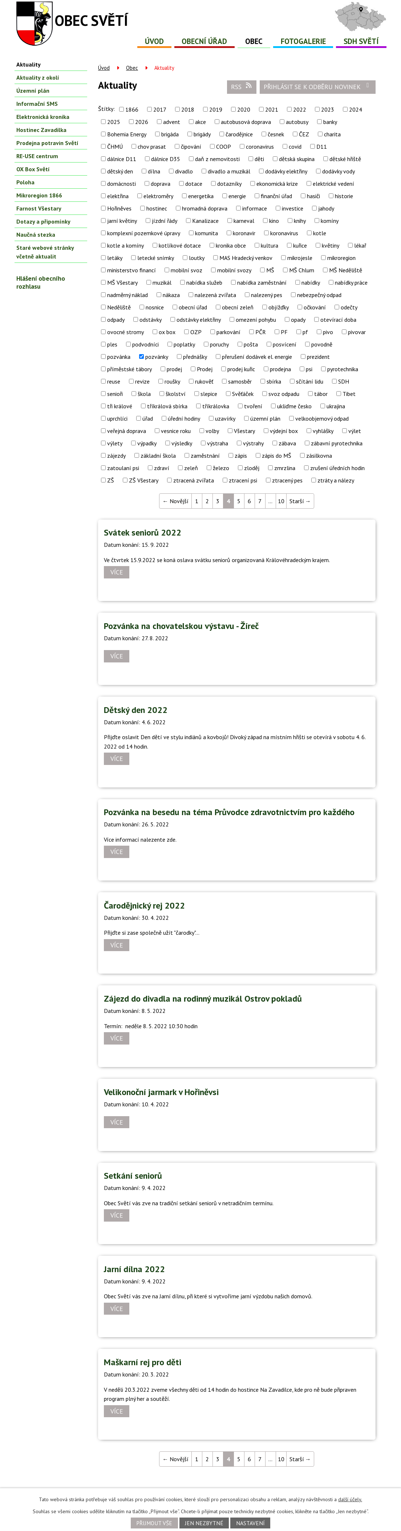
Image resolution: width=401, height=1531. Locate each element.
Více (116, 572)
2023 (327, 109)
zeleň (191, 468)
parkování (228, 332)
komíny (330, 220)
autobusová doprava (246, 121)
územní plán (265, 418)
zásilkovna (319, 455)
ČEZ (304, 134)
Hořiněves (119, 208)
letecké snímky (155, 257)
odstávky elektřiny (199, 319)
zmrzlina (284, 468)
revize (142, 381)
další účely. (350, 1499)
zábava (287, 443)
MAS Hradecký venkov (245, 257)
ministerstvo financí (131, 270)
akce (200, 121)
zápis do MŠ (276, 455)
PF (284, 332)
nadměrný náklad (127, 294)
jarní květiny (122, 220)
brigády (202, 134)
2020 (243, 109)
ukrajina (336, 406)
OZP (196, 332)
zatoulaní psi (123, 468)
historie (344, 196)
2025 (113, 121)
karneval (244, 220)
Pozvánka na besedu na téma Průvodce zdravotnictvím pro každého (229, 812)
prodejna (280, 369)
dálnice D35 (165, 159)
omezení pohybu (256, 319)
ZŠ (110, 480)
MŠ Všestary (122, 282)
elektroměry (158, 196)
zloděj (251, 468)
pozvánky (156, 356)
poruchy (219, 344)
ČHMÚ (115, 146)
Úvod (154, 41)
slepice (208, 393)
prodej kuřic (241, 369)
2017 (159, 109)
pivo (328, 332)
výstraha (217, 443)
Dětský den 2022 (135, 710)
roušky (172, 381)
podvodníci (145, 344)
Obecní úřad (204, 41)
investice (292, 208)
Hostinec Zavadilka (41, 129)
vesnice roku (176, 430)
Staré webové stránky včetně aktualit (45, 252)
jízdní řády (164, 220)
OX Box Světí (33, 169)
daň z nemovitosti (217, 159)
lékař (360, 245)
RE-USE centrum (37, 156)
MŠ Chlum (301, 270)
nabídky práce (351, 282)
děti (259, 159)
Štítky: (106, 108)
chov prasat (152, 146)
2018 (187, 109)
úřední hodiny (184, 418)
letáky (114, 257)
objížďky (278, 307)
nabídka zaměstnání (262, 282)
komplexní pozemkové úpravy (143, 233)
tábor (321, 393)
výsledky (181, 443)
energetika (201, 196)
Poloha (25, 182)
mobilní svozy (234, 270)
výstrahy (253, 443)
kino (274, 220)
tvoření (253, 406)
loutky (196, 257)
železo (221, 468)
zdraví (161, 468)
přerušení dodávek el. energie (257, 356)
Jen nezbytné (204, 1523)
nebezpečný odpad (319, 294)
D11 (321, 146)
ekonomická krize (277, 183)
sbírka (274, 381)
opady (298, 319)
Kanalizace (205, 220)
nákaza (171, 294)
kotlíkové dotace (180, 245)
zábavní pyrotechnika (336, 443)
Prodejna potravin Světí (47, 143)
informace (254, 208)
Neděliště (119, 307)
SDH (343, 381)
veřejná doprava (126, 430)
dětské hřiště (345, 159)
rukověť (204, 381)
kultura (269, 245)
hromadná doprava (204, 208)
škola (144, 393)
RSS (242, 86)
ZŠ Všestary (143, 480)
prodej (174, 369)
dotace (193, 183)
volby (212, 430)
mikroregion (341, 257)
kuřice (300, 245)
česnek (276, 134)
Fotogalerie (303, 41)
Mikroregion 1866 (39, 195)
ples (112, 344)
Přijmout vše (154, 1523)
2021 (271, 109)
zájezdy (116, 455)
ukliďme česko (294, 406)
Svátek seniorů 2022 (142, 532)
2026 (141, 121)
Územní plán (32, 90)
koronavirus (284, 233)
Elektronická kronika (42, 116)
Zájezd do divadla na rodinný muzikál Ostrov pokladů (203, 998)
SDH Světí (361, 41)
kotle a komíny (125, 245)
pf (305, 332)
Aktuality (28, 64)
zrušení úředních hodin (337, 468)
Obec (254, 41)
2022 (299, 109)
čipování (191, 146)
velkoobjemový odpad (322, 418)
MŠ (270, 270)
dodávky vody (338, 171)
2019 (215, 109)
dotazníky (229, 183)
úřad (147, 418)
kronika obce (231, 245)
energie (237, 196)
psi (309, 369)
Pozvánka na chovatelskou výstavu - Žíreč (181, 626)
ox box (167, 332)
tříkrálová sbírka (167, 406)
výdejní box (284, 430)
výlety (114, 443)
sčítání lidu (309, 381)
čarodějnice (239, 134)
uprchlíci (117, 418)
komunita (206, 233)
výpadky (147, 443)
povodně (321, 344)
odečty (349, 307)
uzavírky (225, 418)
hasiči (313, 196)
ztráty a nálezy (335, 480)
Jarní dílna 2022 (134, 1269)
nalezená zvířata (215, 294)
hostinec (156, 208)
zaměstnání (205, 455)
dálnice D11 (121, 159)
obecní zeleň (238, 307)
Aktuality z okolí (37, 77)
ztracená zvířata (193, 480)
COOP (223, 146)
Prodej (204, 369)
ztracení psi (243, 480)
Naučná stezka (35, 234)
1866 (131, 109)
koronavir (244, 233)
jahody (326, 208)
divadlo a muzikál (229, 171)
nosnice (155, 307)
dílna (154, 171)
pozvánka (118, 356)
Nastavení (250, 1523)
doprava (160, 183)
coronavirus (260, 146)
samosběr (240, 381)
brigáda (170, 134)
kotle (319, 233)
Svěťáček (243, 393)
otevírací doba (338, 319)
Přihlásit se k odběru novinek (318, 86)
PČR (260, 332)
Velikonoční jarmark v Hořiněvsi (161, 1092)
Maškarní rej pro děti (142, 1362)
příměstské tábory (129, 369)
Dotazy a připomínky (43, 221)
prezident (318, 356)
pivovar (357, 332)
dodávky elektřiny (286, 171)
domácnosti (121, 183)
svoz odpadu (283, 393)
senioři (115, 393)
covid (295, 146)
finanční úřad (276, 196)
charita (332, 134)
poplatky (184, 344)
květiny (330, 245)
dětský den (120, 171)
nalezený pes (266, 294)
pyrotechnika (342, 369)
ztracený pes (287, 480)
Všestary (244, 430)
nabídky (310, 282)
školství (176, 393)
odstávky (150, 319)
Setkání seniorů (133, 1175)
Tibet (349, 393)
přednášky (195, 356)
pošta (251, 344)
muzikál (162, 282)
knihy (300, 220)
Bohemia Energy (126, 134)
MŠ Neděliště (345, 270)
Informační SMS (37, 103)
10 (281, 501)
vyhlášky (323, 430)
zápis (241, 455)
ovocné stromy (125, 332)
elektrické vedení (333, 183)
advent (171, 121)
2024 (355, 109)
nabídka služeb (204, 282)
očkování (315, 307)
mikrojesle (299, 257)
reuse (113, 381)
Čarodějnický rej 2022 (144, 905)
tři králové (119, 406)
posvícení (284, 344)
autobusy (297, 121)
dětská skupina (297, 159)
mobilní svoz (186, 270)
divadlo (184, 171)
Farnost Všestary (38, 208)
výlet (354, 430)
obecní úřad (193, 307)
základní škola (158, 455)
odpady (116, 319)
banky (330, 121)
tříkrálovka (215, 406)
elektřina (118, 196)
